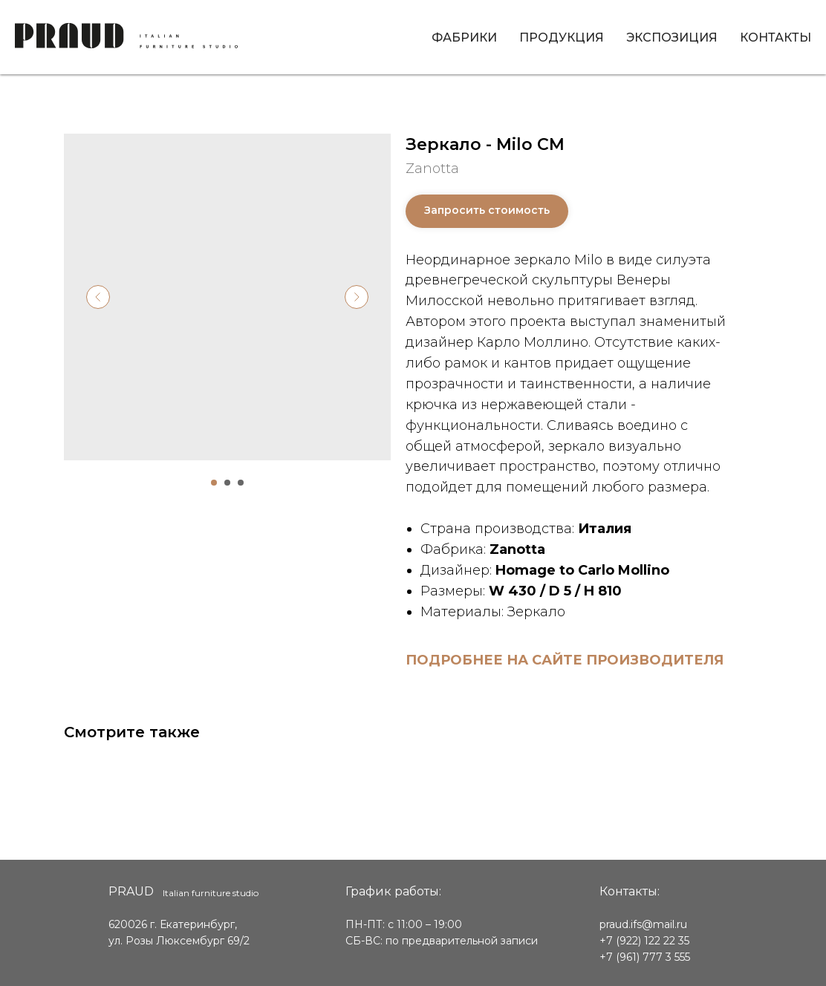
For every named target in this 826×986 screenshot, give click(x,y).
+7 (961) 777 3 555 (644, 957)
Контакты (775, 37)
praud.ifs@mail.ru (643, 924)
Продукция (561, 37)
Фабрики (464, 37)
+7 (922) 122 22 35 (644, 940)
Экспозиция (672, 37)
